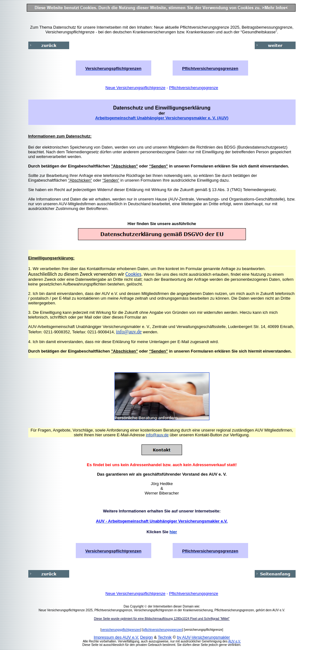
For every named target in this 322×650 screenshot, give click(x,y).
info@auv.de (129, 331)
